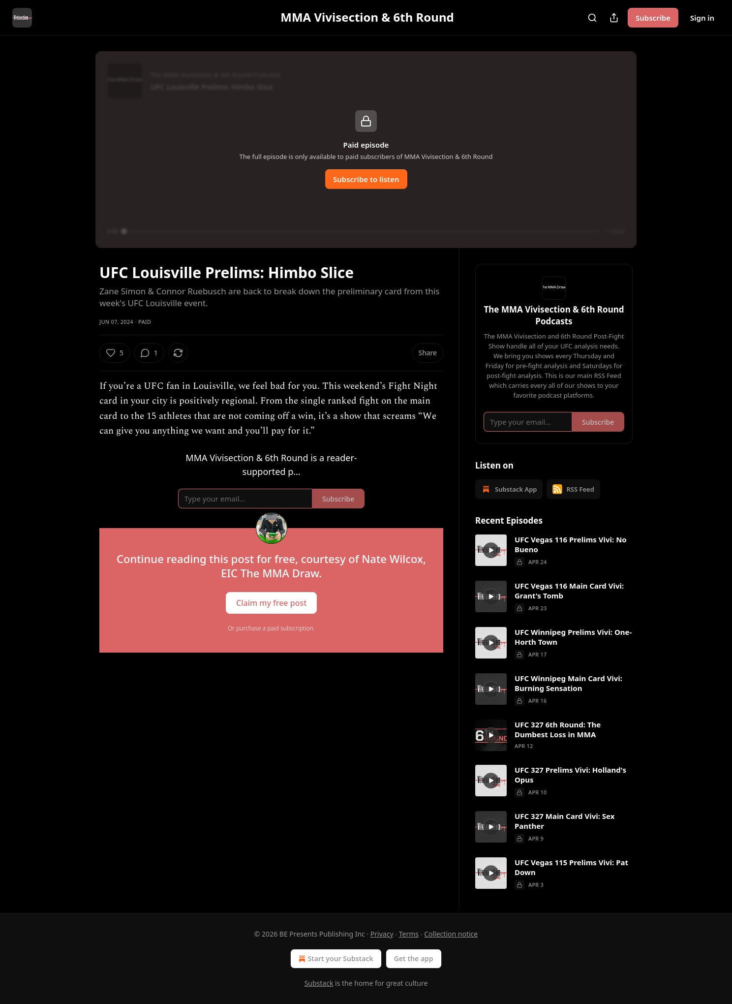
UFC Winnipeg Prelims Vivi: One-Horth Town (573, 637)
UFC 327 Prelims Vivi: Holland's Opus (570, 774)
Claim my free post (271, 602)
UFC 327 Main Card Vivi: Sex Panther (564, 821)
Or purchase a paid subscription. (271, 628)
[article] (554, 551)
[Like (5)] (114, 353)
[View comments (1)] (149, 353)
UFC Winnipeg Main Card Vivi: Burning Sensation (568, 683)
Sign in (702, 18)
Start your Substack (335, 958)
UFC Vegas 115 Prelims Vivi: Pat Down (571, 867)
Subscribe (653, 18)
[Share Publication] (614, 18)
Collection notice (451, 934)
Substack (319, 983)
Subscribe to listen (366, 179)
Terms (409, 934)
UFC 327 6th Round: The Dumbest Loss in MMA (558, 729)
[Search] (592, 18)
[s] (491, 550)
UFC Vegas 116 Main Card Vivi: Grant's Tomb (569, 590)
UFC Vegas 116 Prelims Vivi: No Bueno (571, 544)
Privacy (382, 934)
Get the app (413, 958)
